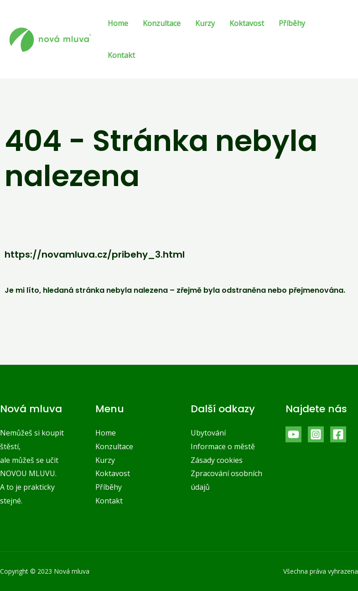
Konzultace (162, 23)
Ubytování (208, 433)
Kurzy (205, 23)
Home (118, 23)
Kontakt (121, 55)
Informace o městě (223, 446)
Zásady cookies (217, 460)
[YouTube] (293, 434)
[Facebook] (338, 434)
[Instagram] (316, 434)
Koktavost (246, 23)
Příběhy (292, 23)
